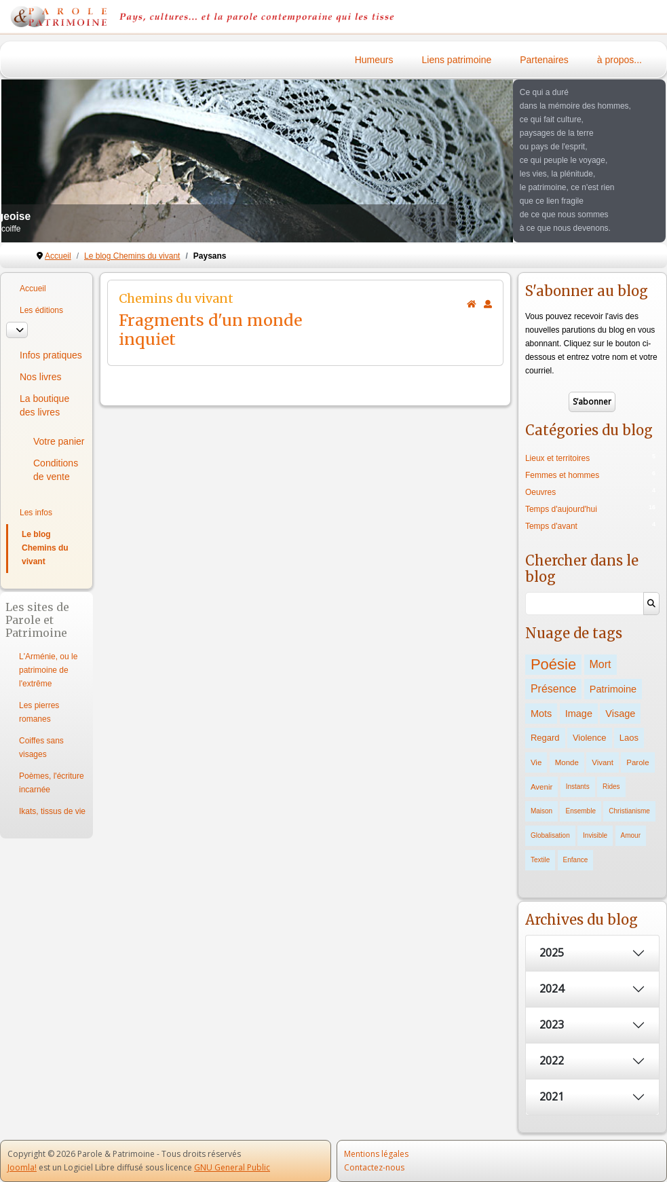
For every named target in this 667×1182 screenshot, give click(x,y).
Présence (554, 689)
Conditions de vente (55, 470)
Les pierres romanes (39, 712)
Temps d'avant (551, 526)
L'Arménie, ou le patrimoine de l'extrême (48, 670)
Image (578, 713)
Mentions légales (376, 1154)
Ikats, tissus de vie (52, 811)
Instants (578, 786)
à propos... (619, 59)
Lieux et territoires (557, 458)
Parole (637, 762)
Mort (600, 664)
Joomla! (22, 1167)
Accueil (33, 288)
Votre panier (59, 441)
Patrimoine (613, 689)
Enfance (575, 860)
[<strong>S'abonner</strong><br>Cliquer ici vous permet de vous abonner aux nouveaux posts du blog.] (488, 304)
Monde (567, 762)
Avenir (541, 787)
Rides (611, 786)
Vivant (602, 762)
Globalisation (550, 835)
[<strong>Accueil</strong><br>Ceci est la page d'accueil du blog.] (471, 304)
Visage (620, 713)
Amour (631, 835)
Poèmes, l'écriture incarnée (51, 782)
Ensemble (580, 811)
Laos (629, 738)
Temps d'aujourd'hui (561, 509)
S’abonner (592, 401)
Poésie (553, 664)
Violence (590, 738)
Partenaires (544, 59)
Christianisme (629, 811)
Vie (536, 762)
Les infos (36, 512)
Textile (540, 860)
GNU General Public (232, 1167)
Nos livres (40, 376)
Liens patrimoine (457, 59)
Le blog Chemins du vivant (45, 548)
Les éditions (41, 310)
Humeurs (374, 59)
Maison (541, 811)
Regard (545, 738)
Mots (541, 713)
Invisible (595, 835)
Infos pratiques (51, 355)
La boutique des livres (44, 405)
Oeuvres (540, 492)
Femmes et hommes (562, 475)
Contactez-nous (374, 1167)
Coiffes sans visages (41, 747)
